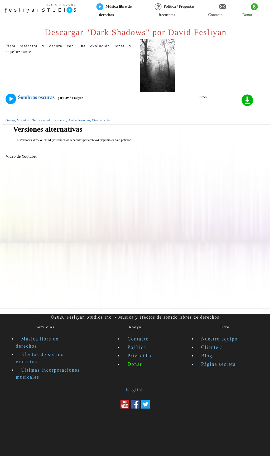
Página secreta (218, 364)
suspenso (60, 120)
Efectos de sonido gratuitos (40, 358)
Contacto (217, 10)
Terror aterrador (42, 120)
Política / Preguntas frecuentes (175, 10)
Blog (207, 355)
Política (137, 347)
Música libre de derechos (114, 10)
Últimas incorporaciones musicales (48, 373)
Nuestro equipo (219, 339)
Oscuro (10, 120)
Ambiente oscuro (79, 120)
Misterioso (23, 120)
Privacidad (140, 355)
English (135, 389)
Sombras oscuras (36, 97)
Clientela (212, 347)
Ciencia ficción (101, 120)
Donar (250, 10)
